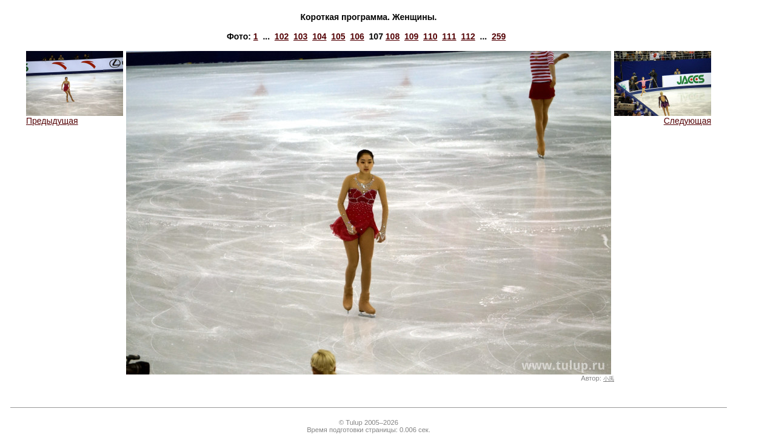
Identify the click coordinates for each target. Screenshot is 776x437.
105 (338, 36)
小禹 (608, 379)
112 (468, 36)
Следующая (662, 117)
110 (430, 36)
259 (499, 36)
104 (319, 36)
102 (282, 36)
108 (393, 36)
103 (300, 36)
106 (357, 36)
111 (449, 36)
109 (411, 36)
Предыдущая (74, 117)
